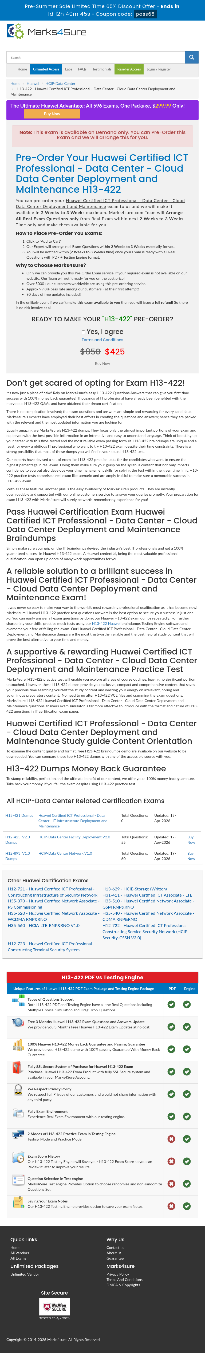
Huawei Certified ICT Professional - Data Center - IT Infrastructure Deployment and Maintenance (73, 820)
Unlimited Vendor (24, 1274)
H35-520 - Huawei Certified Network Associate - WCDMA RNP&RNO (54, 916)
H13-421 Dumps (19, 815)
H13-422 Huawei (106, 623)
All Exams (18, 1258)
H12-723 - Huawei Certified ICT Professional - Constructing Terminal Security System (51, 946)
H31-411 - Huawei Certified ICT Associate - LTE (147, 894)
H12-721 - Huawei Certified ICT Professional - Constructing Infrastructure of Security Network (52, 891)
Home (22, 69)
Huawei (33, 83)
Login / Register (159, 69)
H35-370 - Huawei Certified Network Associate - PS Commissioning (54, 903)
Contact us (115, 1247)
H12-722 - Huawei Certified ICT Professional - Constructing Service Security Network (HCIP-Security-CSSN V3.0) (145, 931)
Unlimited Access (46, 69)
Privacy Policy (118, 1274)
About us (114, 1253)
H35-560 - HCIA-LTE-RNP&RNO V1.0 (44, 925)
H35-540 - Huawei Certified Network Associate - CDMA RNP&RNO (148, 916)
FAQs (82, 69)
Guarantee (115, 1258)
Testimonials (102, 69)
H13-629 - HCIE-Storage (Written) (134, 888)
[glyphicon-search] (192, 57)
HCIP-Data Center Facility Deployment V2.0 (74, 837)
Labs (68, 69)
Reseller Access (129, 69)
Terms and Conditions (102, 339)
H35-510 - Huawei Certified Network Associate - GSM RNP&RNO (148, 903)
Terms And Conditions (125, 1279)
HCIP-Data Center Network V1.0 (65, 853)
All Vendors (19, 1253)
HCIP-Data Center (60, 83)
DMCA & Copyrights (123, 1285)
